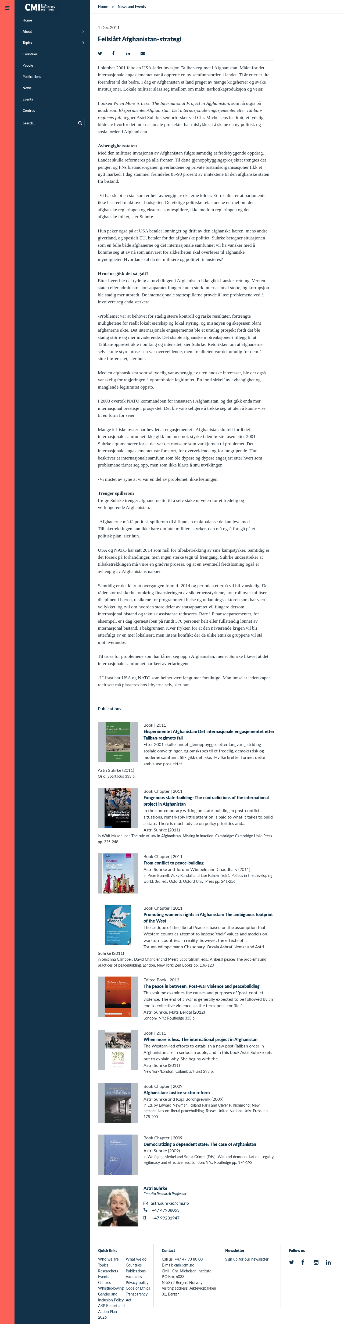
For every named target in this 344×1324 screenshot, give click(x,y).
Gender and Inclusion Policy (111, 1297)
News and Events (132, 6)
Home (27, 20)
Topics (27, 42)
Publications (32, 76)
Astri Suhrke (155, 1188)
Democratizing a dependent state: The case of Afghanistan (200, 1144)
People (28, 65)
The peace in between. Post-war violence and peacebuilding (202, 986)
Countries (30, 53)
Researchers (108, 1270)
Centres (29, 110)
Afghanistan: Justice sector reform (177, 1092)
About (27, 31)
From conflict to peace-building (174, 863)
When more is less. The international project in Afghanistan (200, 1039)
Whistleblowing (111, 1288)
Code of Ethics (138, 1288)
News (27, 87)
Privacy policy (137, 1282)
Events (28, 99)
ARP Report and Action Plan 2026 (111, 1311)
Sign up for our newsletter (246, 1259)
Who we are (108, 1259)
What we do (136, 1259)
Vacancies (134, 1276)
